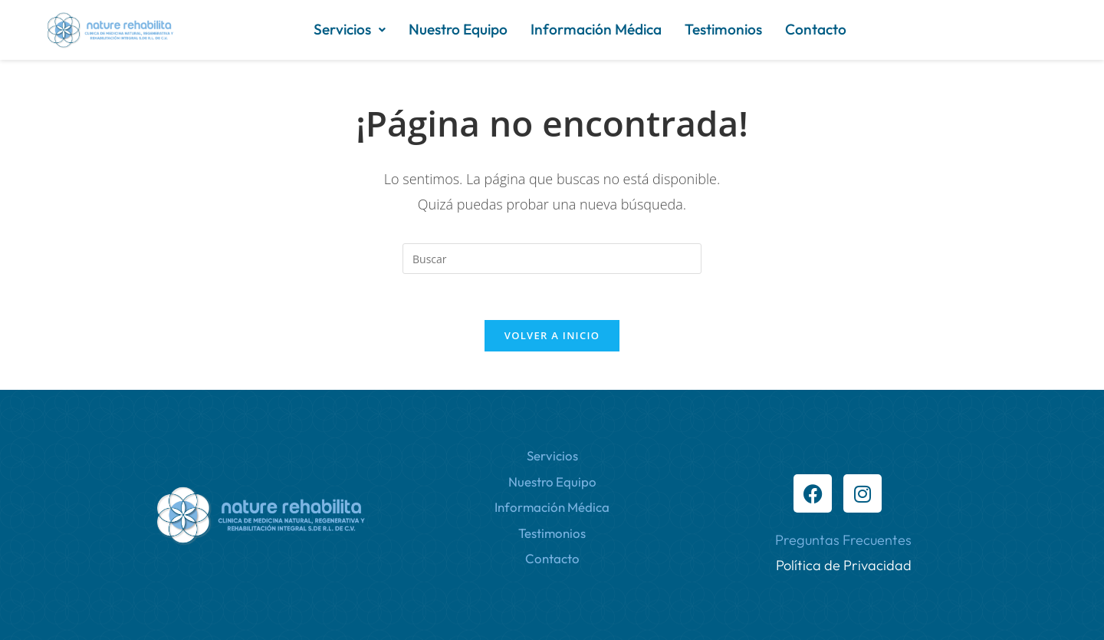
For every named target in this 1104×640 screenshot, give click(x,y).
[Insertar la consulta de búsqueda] (552, 258)
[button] (349, 29)
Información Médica (596, 29)
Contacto (815, 29)
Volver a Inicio (552, 335)
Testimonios (723, 29)
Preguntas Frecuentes (843, 540)
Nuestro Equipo (458, 29)
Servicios (350, 29)
